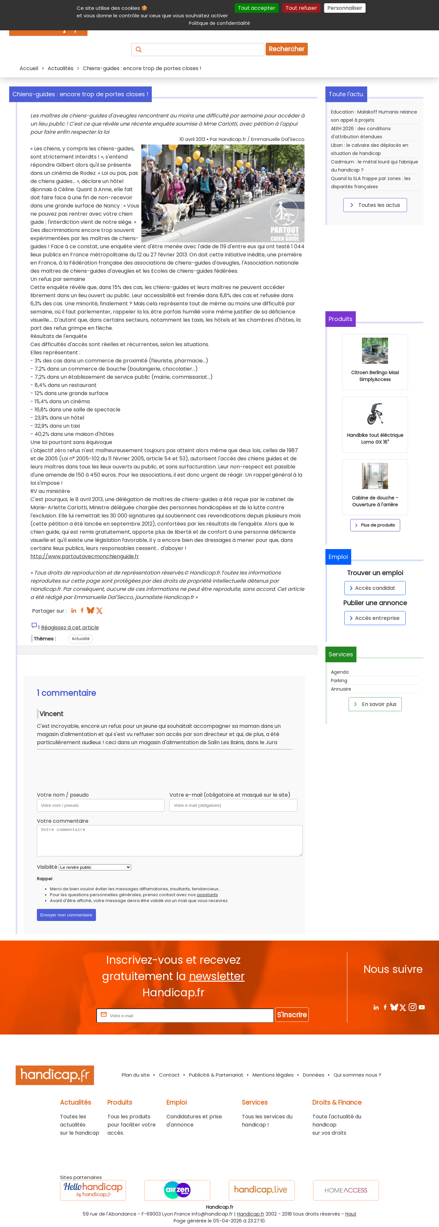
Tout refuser (301, 8)
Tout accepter (256, 8)
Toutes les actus (374, 205)
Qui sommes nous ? (357, 1074)
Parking (339, 680)
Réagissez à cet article (70, 627)
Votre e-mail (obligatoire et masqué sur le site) (229, 795)
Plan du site (136, 1074)
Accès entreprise (373, 618)
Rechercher (287, 49)
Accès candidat (371, 588)
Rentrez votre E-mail (68, 1015)
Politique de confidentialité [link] (219, 23)
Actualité (80, 638)
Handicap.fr (250, 1214)
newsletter (217, 976)
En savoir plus (374, 704)
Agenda (340, 672)
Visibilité (47, 867)
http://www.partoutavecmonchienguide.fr (84, 556)
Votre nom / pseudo (63, 795)
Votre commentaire (62, 821)
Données (313, 1074)
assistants (207, 894)
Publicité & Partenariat (216, 1074)
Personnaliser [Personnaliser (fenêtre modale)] (344, 8)
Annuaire (341, 689)
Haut (350, 1214)
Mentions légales (273, 1074)
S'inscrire (292, 1015)
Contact (169, 1074)
